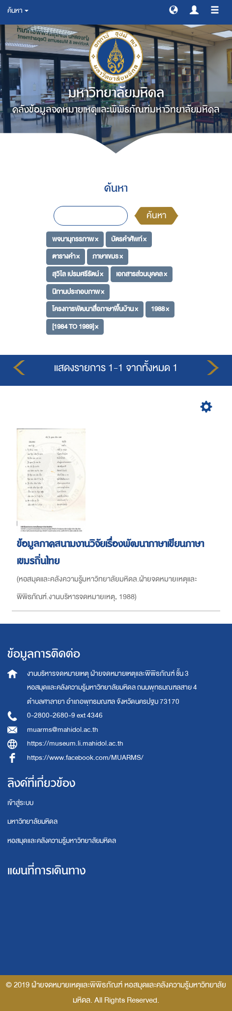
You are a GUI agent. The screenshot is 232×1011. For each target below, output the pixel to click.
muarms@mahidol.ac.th (62, 729)
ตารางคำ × (66, 256)
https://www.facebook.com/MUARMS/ (85, 757)
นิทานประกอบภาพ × (78, 291)
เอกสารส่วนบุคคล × (141, 274)
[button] (173, 9)
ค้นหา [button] (18, 10)
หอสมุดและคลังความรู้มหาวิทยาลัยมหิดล (61, 841)
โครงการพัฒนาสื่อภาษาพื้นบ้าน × (95, 309)
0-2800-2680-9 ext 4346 (65, 715)
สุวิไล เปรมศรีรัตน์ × (77, 274)
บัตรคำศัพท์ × (128, 238)
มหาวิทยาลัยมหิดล (32, 821)
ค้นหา (156, 215)
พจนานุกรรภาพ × (75, 238)
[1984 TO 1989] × (75, 326)
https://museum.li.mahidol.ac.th (75, 743)
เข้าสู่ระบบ (20, 803)
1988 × (160, 309)
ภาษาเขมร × (107, 256)
